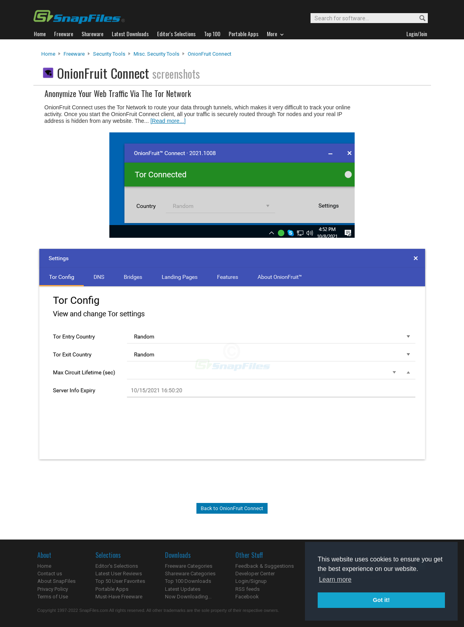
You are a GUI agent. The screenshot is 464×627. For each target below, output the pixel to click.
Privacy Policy (52, 589)
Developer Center (255, 574)
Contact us (49, 574)
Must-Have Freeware (118, 597)
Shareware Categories (190, 574)
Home (48, 54)
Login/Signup (251, 581)
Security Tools (109, 54)
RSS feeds (247, 589)
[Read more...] (168, 121)
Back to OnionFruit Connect (232, 508)
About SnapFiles (56, 581)
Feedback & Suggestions (264, 566)
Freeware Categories (188, 566)
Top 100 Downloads (188, 581)
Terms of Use (52, 597)
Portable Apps (111, 589)
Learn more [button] (335, 579)
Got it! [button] (381, 600)
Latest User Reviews (118, 574)
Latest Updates (182, 589)
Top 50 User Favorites (120, 581)
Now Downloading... (188, 597)
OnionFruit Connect (209, 54)
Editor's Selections (116, 566)
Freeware (74, 54)
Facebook (247, 597)
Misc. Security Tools (156, 54)
